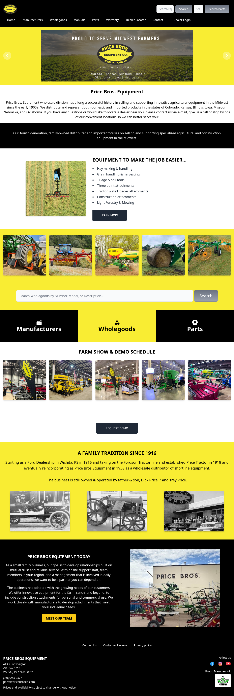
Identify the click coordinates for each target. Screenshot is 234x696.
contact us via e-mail (171, 112)
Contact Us (89, 645)
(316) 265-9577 (12, 678)
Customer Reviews (115, 645)
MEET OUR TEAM (59, 618)
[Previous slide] (7, 56)
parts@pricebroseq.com (19, 682)
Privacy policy (143, 645)
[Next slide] (227, 56)
